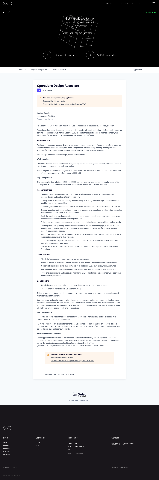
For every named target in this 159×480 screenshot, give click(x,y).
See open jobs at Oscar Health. (54, 101)
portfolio (7, 445)
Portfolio (110, 3)
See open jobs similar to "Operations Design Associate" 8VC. (65, 104)
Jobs (146, 3)
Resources (129, 3)
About (139, 3)
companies (39, 70)
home (5, 442)
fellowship (72, 442)
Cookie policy (84, 399)
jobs (22, 70)
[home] (7, 3)
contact (6, 455)
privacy (6, 467)
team (37, 445)
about (38, 442)
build (70, 449)
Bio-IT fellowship (76, 445)
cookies (14, 467)
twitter (114, 467)
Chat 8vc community (76, 452)
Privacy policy (73, 399)
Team (120, 3)
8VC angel (7, 451)
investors (124, 467)
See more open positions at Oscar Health (59, 374)
